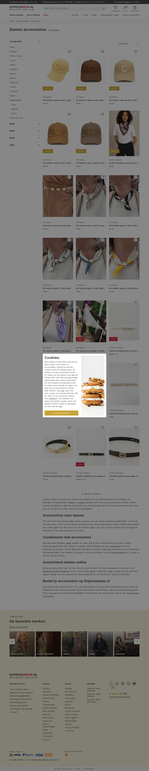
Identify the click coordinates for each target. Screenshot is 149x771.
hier (62, 391)
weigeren (53, 398)
